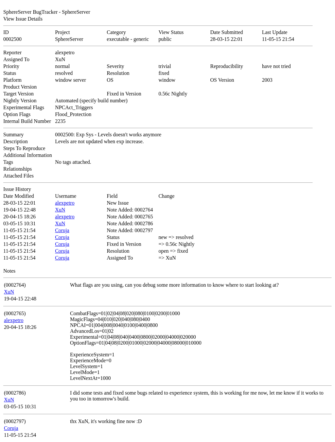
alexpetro (65, 203)
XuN (60, 209)
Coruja (62, 230)
